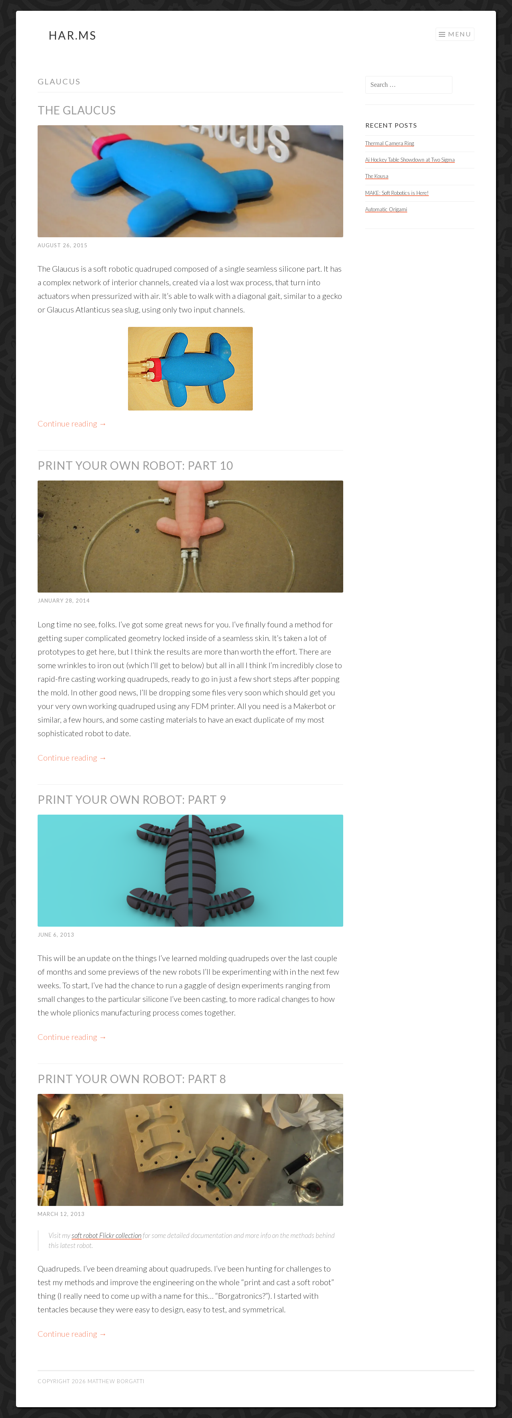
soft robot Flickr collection (107, 1235)
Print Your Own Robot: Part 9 (132, 799)
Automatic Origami (386, 209)
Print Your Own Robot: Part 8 (132, 1079)
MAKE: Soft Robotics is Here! (397, 193)
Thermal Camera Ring (389, 143)
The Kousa (376, 176)
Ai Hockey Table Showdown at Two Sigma (410, 159)
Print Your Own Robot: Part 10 (135, 465)
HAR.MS (73, 35)
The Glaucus (77, 110)
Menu (459, 34)
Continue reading (72, 423)
